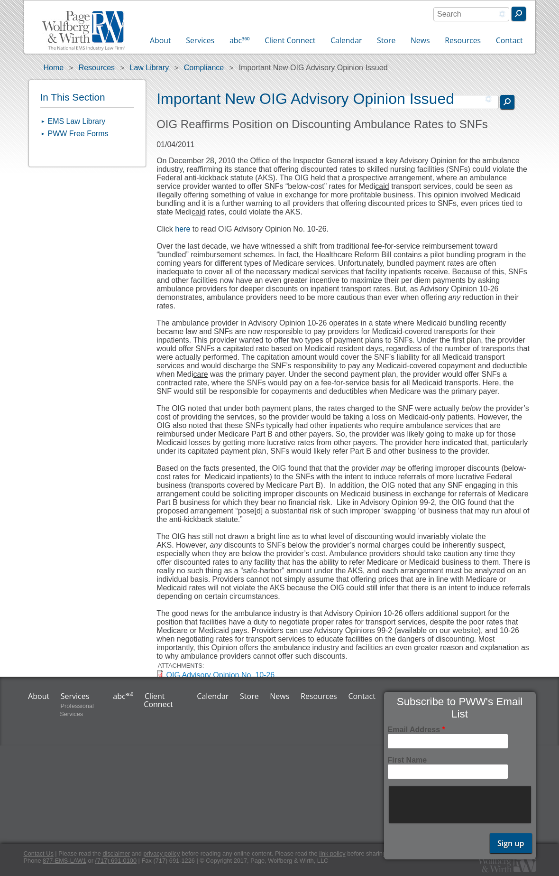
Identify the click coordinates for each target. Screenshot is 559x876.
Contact (509, 40)
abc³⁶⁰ (239, 40)
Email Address (416, 730)
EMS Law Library (77, 121)
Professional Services (77, 710)
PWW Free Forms (78, 134)
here (182, 229)
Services (200, 40)
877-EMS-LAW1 (64, 860)
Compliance (204, 68)
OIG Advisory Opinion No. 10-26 (220, 675)
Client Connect (290, 40)
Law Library (149, 68)
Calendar (346, 40)
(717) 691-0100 (116, 860)
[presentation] (461, 804)
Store (386, 40)
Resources (463, 40)
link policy (332, 853)
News (420, 40)
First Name (407, 760)
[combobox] (471, 14)
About (160, 40)
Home (54, 68)
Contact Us (39, 853)
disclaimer (116, 853)
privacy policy (162, 853)
